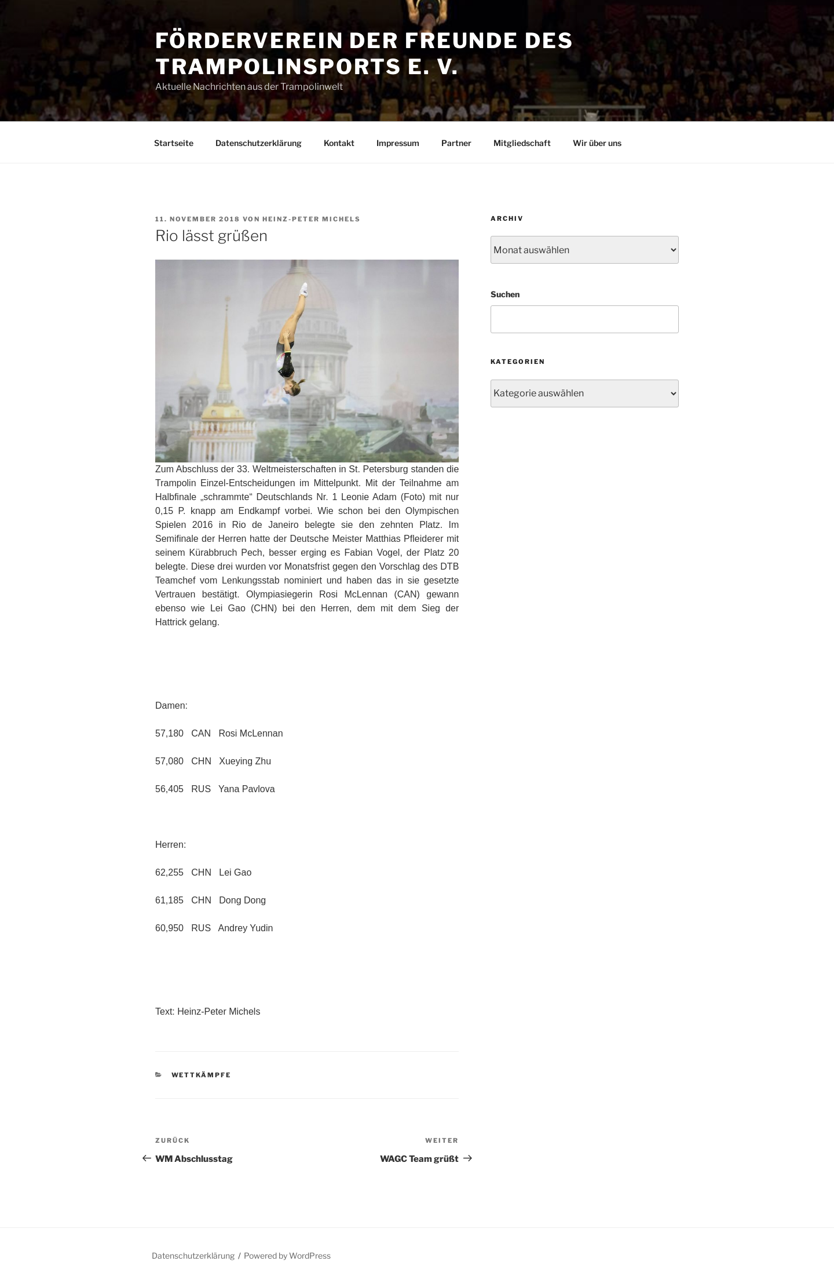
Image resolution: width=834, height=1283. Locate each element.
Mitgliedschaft (522, 143)
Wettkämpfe (201, 1075)
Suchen (505, 294)
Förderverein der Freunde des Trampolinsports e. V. (364, 53)
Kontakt (339, 143)
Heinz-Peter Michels (311, 219)
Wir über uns (597, 143)
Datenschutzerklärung (258, 143)
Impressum (397, 143)
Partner (456, 143)
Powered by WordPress (287, 1255)
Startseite (173, 143)
